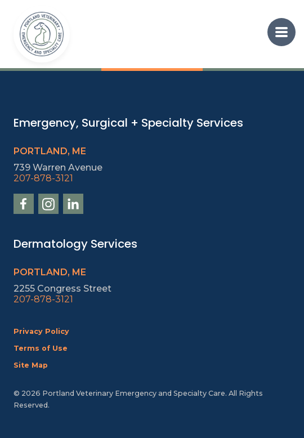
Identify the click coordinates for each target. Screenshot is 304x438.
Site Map (31, 365)
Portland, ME (50, 151)
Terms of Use (41, 348)
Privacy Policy (41, 331)
